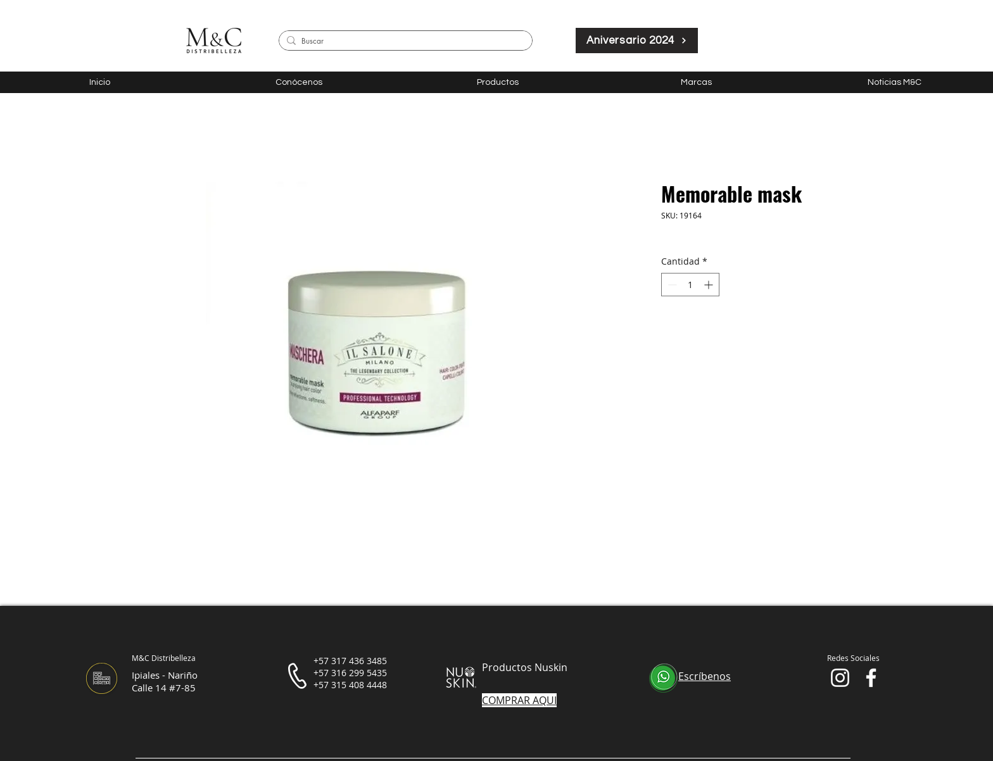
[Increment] (710, 285)
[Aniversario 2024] (637, 40)
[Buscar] (403, 41)
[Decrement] (671, 285)
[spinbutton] (690, 285)
